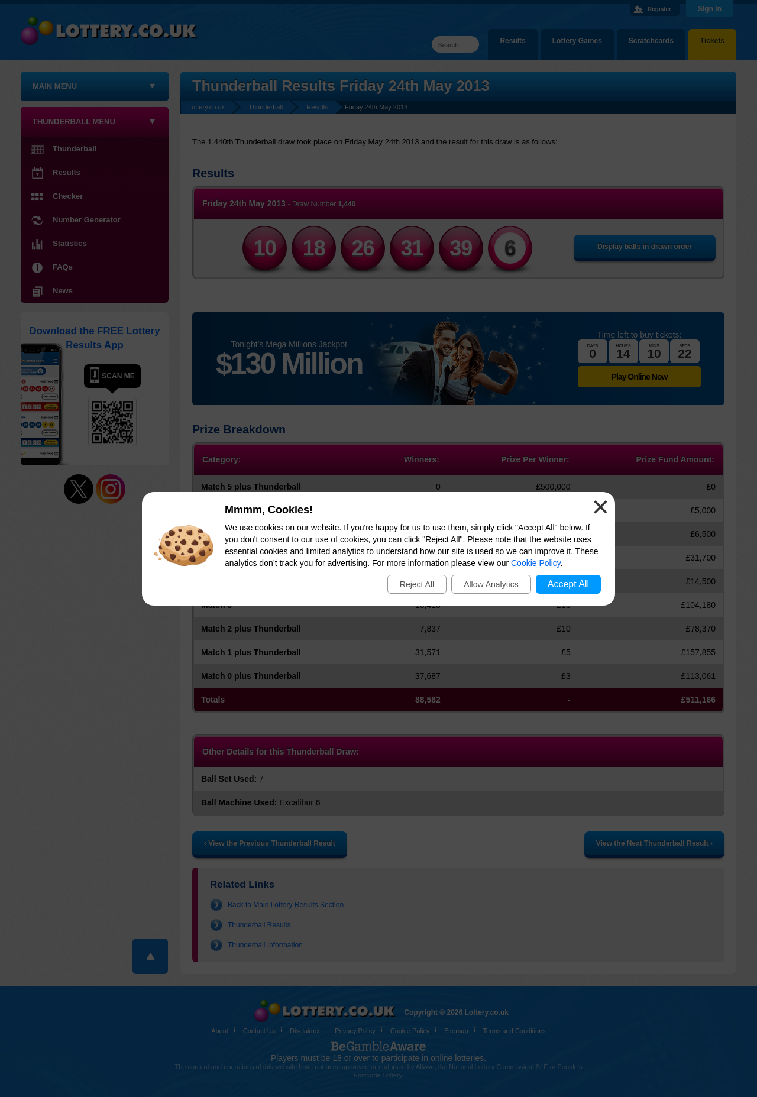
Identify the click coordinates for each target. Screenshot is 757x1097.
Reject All (417, 584)
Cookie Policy (536, 563)
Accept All (568, 584)
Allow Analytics (491, 584)
